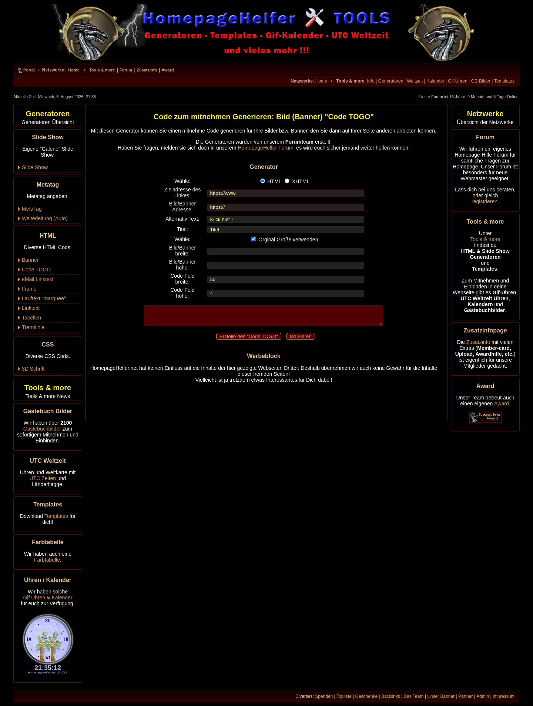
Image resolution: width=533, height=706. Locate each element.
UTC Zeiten (43, 478)
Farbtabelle (47, 560)
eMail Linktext (38, 279)
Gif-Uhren (457, 81)
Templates (504, 81)
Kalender (435, 81)
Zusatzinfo (147, 70)
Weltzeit (415, 81)
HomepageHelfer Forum (265, 148)
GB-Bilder (480, 81)
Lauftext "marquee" (44, 298)
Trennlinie (33, 327)
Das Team (414, 696)
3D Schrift (33, 369)
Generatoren (390, 81)
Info (370, 81)
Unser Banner (441, 696)
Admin (482, 696)
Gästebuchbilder (42, 429)
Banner (30, 260)
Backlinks (390, 696)
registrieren (484, 201)
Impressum (503, 696)
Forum (126, 70)
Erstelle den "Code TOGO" (248, 336)
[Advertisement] (263, 399)
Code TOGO (36, 269)
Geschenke (366, 696)
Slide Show (35, 167)
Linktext (31, 308)
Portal (29, 70)
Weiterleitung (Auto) (44, 218)
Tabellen (31, 318)
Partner (465, 696)
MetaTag (32, 209)
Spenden (324, 696)
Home (74, 70)
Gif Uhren (34, 597)
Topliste (344, 696)
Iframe (29, 289)
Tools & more (102, 70)
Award (167, 70)
